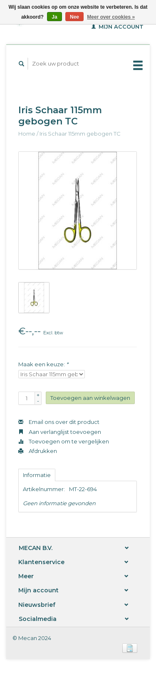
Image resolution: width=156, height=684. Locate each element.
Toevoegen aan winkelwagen (90, 397)
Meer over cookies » (111, 17)
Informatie (37, 475)
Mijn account (118, 26)
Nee (74, 17)
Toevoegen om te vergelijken (63, 441)
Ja (54, 17)
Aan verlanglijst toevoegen (59, 431)
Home (26, 133)
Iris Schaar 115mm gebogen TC (80, 133)
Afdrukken (37, 451)
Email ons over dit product (58, 422)
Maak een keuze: (43, 364)
